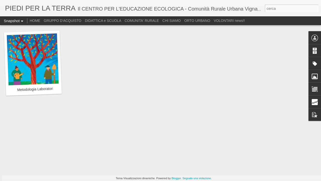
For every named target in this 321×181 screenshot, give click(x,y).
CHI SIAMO (172, 21)
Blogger (176, 178)
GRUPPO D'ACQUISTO (62, 21)
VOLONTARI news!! (229, 21)
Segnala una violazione (196, 178)
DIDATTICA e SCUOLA (103, 21)
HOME (35, 21)
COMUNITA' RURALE (142, 21)
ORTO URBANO (197, 21)
